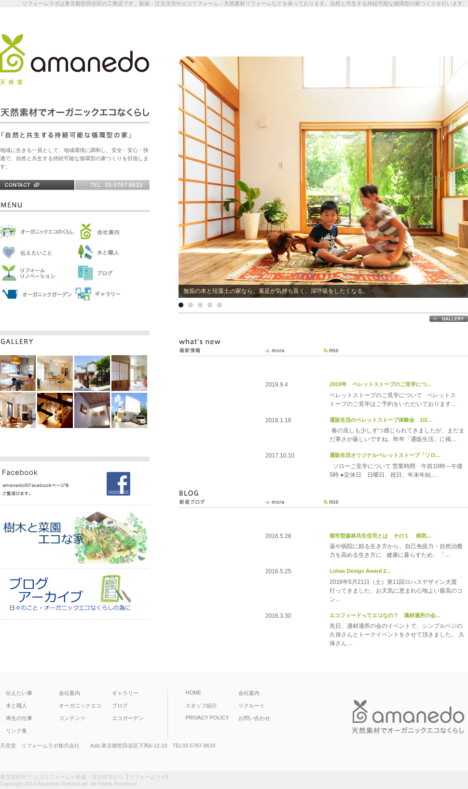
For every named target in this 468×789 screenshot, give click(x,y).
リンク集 (16, 731)
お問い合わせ (254, 718)
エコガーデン (128, 718)
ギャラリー (125, 693)
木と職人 (16, 705)
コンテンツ (72, 718)
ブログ (120, 705)
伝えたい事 (19, 693)
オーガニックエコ (80, 705)
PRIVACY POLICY (207, 717)
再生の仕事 (19, 718)
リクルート (251, 705)
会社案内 (69, 693)
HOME (193, 692)
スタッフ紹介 (201, 705)
